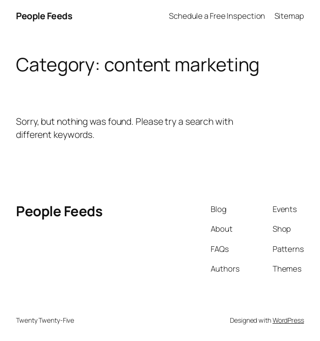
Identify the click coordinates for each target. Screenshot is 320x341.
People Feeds (44, 15)
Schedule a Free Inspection (217, 15)
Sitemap (289, 15)
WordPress (288, 320)
